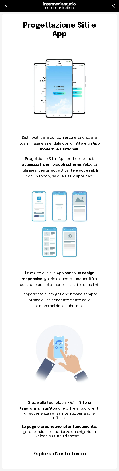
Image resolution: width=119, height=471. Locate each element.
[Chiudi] (6, 6)
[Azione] (113, 5)
